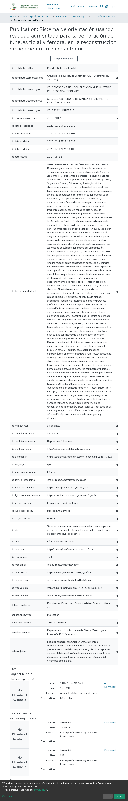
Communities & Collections (54, 6)
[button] (106, 6)
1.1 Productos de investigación (71, 16)
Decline (108, 796)
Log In (112, 6)
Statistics (93, 6)
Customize (7, 796)
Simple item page (64, 58)
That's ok (119, 796)
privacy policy (40, 789)
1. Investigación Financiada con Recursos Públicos (36, 16)
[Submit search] (102, 6)
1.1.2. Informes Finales (103, 16)
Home (13, 16)
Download (110, 722)
